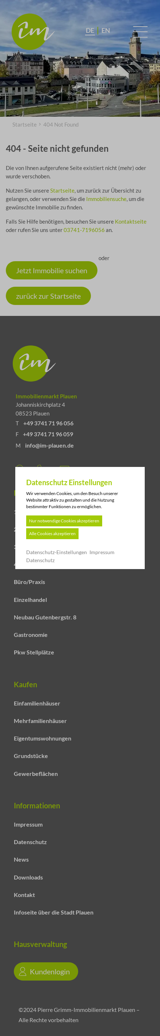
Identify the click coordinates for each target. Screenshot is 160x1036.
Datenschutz (41, 560)
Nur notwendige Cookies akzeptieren (65, 520)
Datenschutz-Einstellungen (57, 552)
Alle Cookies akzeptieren (53, 533)
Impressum (103, 552)
